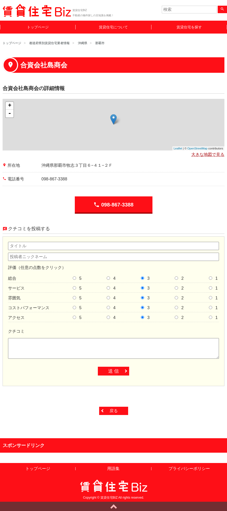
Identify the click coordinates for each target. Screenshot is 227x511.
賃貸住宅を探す (189, 27)
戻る (113, 411)
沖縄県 (82, 43)
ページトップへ (113, 506)
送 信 (113, 371)
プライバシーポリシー (189, 468)
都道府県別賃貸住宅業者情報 (49, 43)
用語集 (113, 468)
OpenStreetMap (197, 148)
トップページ (38, 27)
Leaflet (178, 148)
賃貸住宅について (113, 27)
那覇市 (100, 43)
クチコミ (16, 331)
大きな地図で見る (207, 154)
